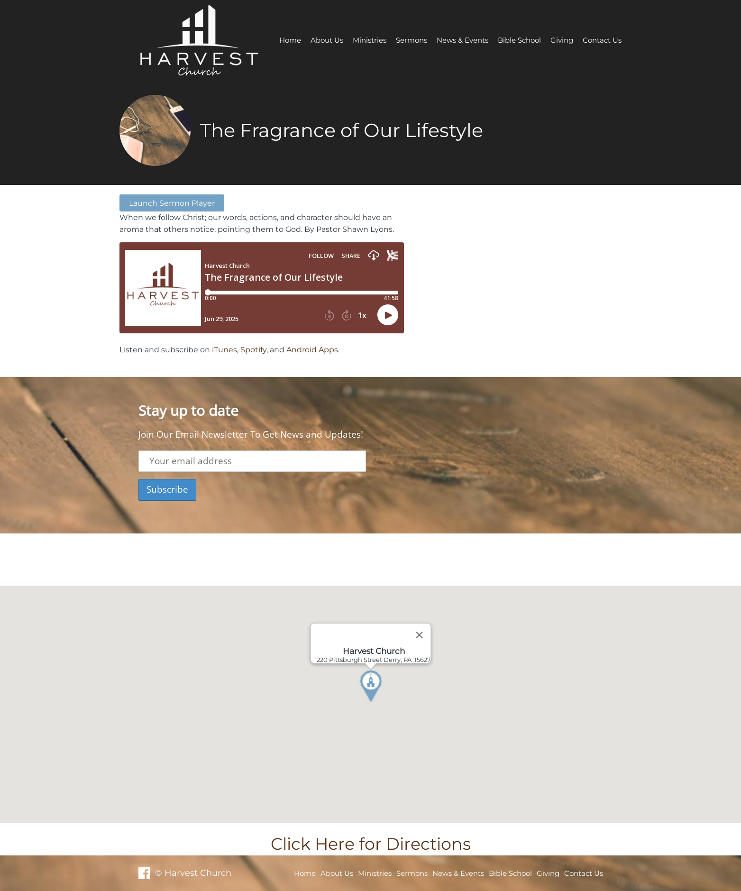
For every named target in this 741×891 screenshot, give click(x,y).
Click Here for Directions (371, 844)
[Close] (419, 635)
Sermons (411, 40)
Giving (561, 40)
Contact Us (602, 40)
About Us (327, 40)
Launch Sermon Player (172, 203)
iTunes (224, 349)
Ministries (369, 40)
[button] (388, 704)
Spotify (253, 349)
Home (290, 40)
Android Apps (312, 349)
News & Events (462, 40)
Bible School (519, 40)
